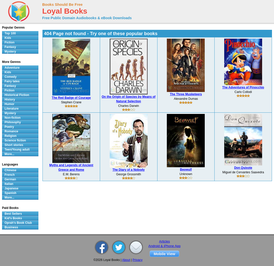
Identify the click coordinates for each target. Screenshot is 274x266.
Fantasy (10, 47)
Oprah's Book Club (18, 223)
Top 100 (10, 33)
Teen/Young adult (17, 149)
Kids (8, 38)
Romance (11, 131)
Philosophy (13, 122)
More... (9, 154)
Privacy (137, 260)
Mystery (10, 51)
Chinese (10, 170)
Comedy (10, 77)
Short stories (14, 145)
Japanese (11, 188)
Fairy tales (12, 81)
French (10, 175)
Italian (9, 184)
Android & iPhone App (164, 246)
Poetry (9, 127)
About (126, 260)
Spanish (10, 193)
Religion (10, 136)
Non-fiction (12, 117)
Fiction (9, 42)
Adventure (12, 67)
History (10, 99)
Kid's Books (13, 218)
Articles (164, 241)
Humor (9, 104)
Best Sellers (13, 213)
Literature (11, 108)
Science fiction (15, 140)
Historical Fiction (17, 95)
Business (11, 227)
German (10, 179)
